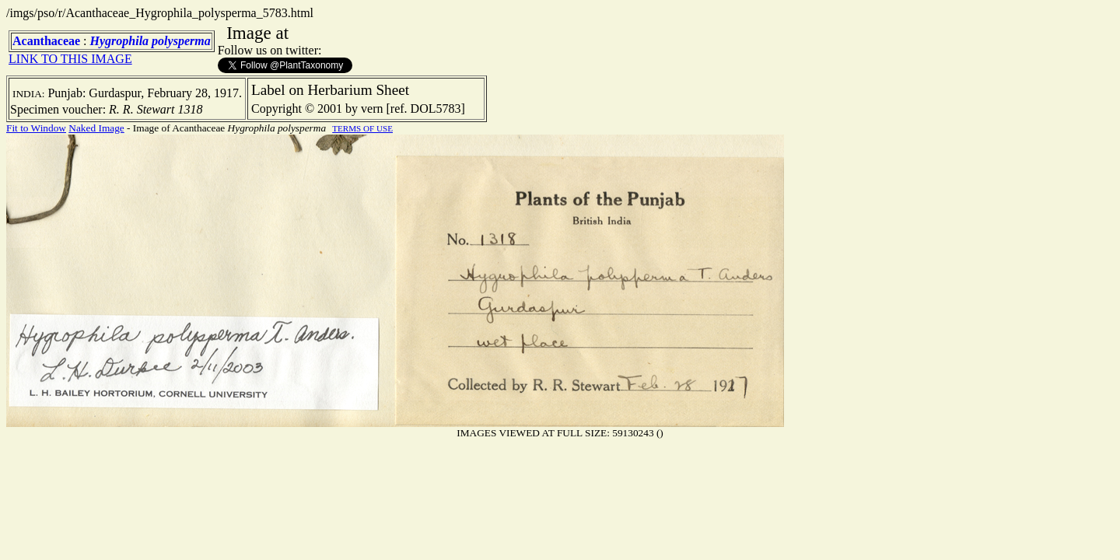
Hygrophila (119, 40)
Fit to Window (36, 128)
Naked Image (96, 128)
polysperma (181, 40)
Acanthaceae (46, 40)
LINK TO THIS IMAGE (70, 58)
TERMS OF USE (362, 128)
